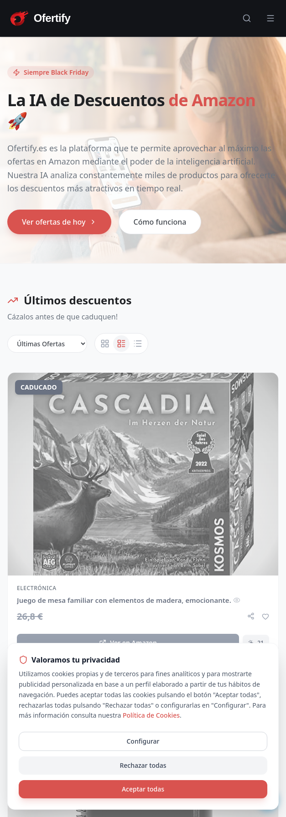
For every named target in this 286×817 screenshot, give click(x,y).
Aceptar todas (143, 789)
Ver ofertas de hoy (59, 222)
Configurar (142, 741)
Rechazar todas (143, 765)
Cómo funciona (160, 222)
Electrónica (37, 588)
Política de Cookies (151, 715)
